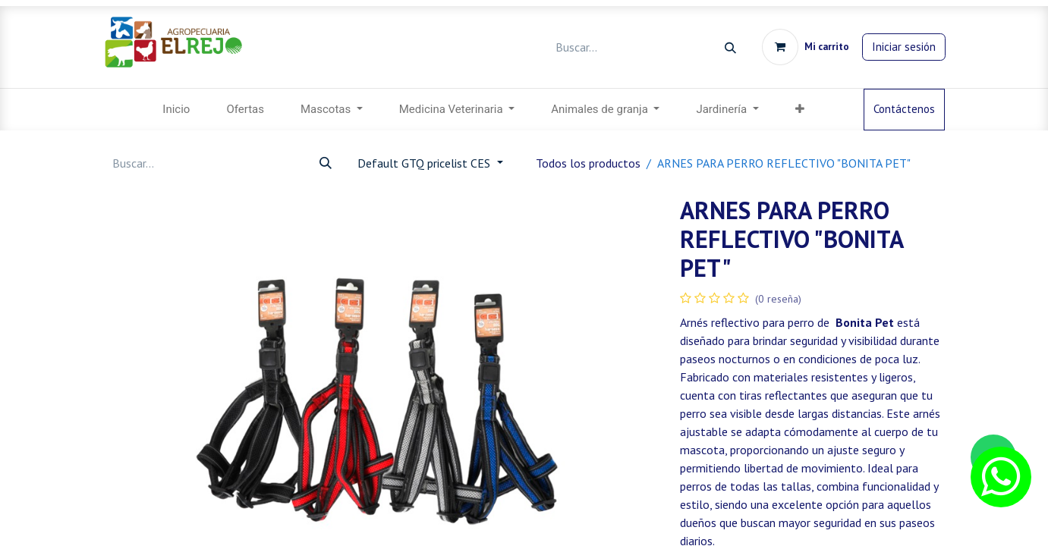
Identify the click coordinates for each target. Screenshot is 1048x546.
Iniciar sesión (904, 46)
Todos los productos (588, 163)
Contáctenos (904, 109)
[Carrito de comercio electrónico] (805, 47)
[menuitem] (176, 109)
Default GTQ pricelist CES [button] (425, 163)
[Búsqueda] (730, 47)
